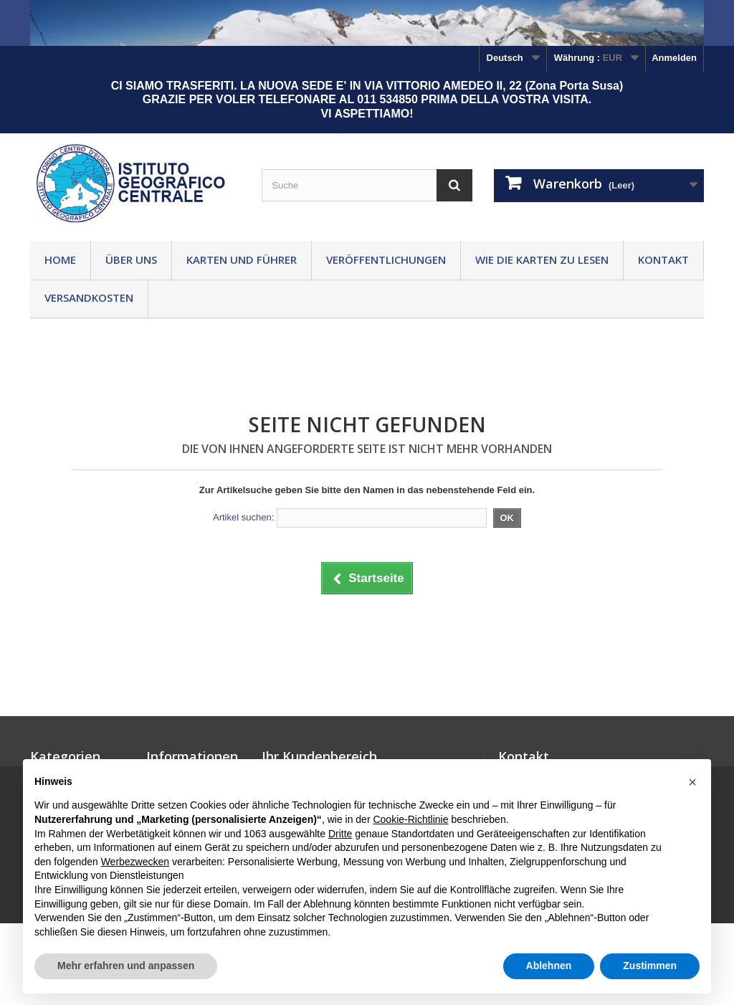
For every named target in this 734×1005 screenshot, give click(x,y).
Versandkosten (88, 297)
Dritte (340, 833)
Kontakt (663, 259)
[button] (692, 782)
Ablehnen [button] (549, 965)
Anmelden (674, 57)
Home (60, 259)
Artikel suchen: (243, 517)
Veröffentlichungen (386, 259)
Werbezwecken (135, 861)
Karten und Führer (241, 259)
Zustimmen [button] (650, 965)
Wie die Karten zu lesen (542, 259)
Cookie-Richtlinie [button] (410, 819)
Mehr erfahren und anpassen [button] (125, 965)
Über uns (131, 259)
